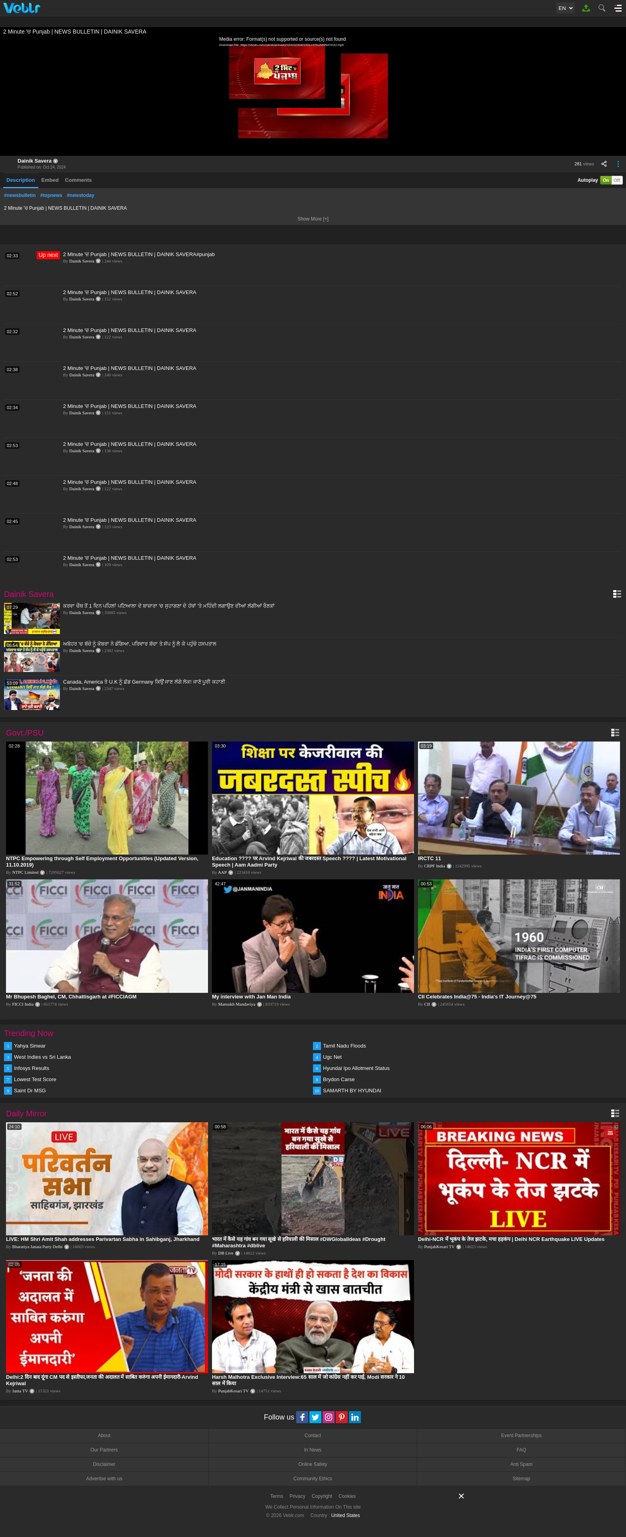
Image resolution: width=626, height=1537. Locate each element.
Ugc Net (332, 1057)
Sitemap (521, 1478)
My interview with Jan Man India (251, 997)
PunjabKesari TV (439, 1246)
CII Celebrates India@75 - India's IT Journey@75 (477, 997)
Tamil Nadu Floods (344, 1046)
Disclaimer (104, 1464)
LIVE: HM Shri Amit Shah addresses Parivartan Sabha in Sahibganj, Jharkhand (103, 1239)
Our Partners (104, 1450)
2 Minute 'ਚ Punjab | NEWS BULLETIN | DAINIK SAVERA (129, 292)
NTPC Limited (25, 872)
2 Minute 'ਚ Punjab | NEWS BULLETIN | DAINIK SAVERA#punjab (139, 254)
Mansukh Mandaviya (237, 1004)
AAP (222, 872)
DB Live (226, 1253)
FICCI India (23, 1004)
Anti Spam (521, 1464)
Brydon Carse (339, 1079)
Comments (78, 180)
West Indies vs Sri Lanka (42, 1057)
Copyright (322, 1496)
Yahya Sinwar (30, 1046)
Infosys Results (31, 1068)
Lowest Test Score (35, 1079)
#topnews (51, 195)
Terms (276, 1496)
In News (312, 1450)
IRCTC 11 (429, 858)
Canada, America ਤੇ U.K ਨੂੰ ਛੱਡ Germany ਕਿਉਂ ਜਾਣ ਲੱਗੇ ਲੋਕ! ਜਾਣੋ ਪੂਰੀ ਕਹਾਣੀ (144, 682)
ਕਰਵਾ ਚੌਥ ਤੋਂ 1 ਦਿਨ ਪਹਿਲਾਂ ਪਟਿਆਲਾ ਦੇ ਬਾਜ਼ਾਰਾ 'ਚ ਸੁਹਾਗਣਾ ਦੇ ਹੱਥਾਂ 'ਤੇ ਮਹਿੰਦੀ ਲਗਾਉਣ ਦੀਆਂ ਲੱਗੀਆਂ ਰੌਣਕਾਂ (169, 606)
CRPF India (434, 865)
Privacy (297, 1496)
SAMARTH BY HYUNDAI (352, 1091)
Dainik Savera (35, 161)
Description (20, 180)
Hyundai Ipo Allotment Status (356, 1068)
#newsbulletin (20, 195)
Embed (50, 180)
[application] (313, 96)
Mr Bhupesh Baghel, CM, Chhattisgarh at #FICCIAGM (71, 997)
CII (427, 1004)
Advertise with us (104, 1478)
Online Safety (312, 1464)
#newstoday (80, 195)
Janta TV (20, 1390)
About (104, 1435)
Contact (313, 1435)
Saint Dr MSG (30, 1091)
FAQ (521, 1450)
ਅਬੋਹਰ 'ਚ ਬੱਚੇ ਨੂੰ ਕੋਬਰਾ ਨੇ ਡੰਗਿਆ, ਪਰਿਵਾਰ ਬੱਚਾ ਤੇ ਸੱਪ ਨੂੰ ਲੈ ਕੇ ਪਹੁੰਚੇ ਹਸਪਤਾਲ (139, 644)
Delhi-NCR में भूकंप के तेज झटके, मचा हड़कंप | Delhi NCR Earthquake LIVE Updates (511, 1239)
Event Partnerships (521, 1435)
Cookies (347, 1496)
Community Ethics (312, 1478)
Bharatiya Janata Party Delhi (37, 1246)
